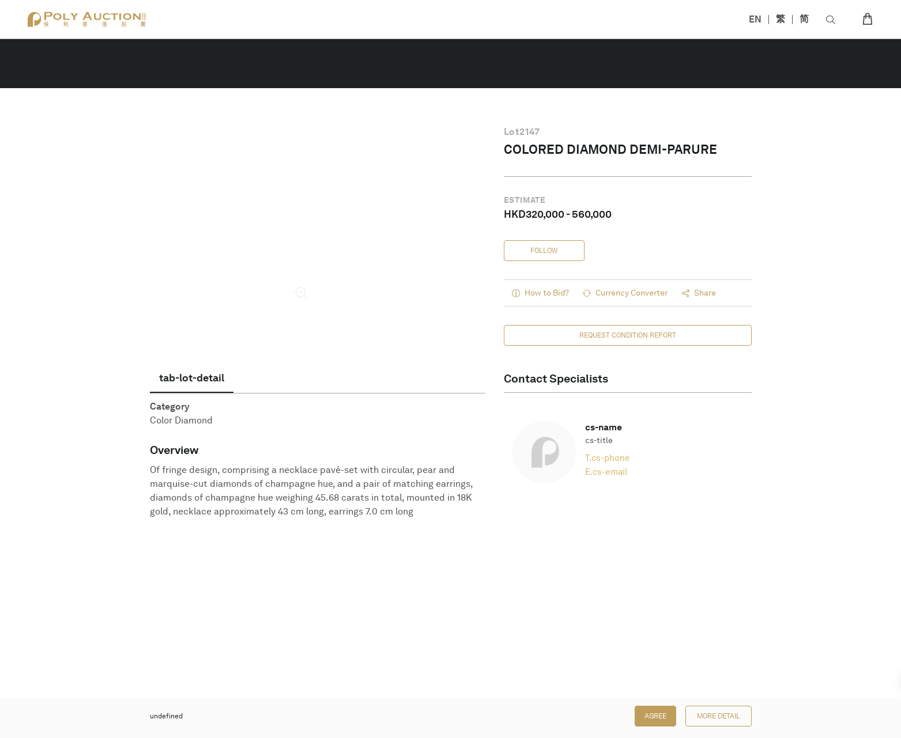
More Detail (718, 716)
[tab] (191, 378)
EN (755, 19)
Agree (655, 716)
